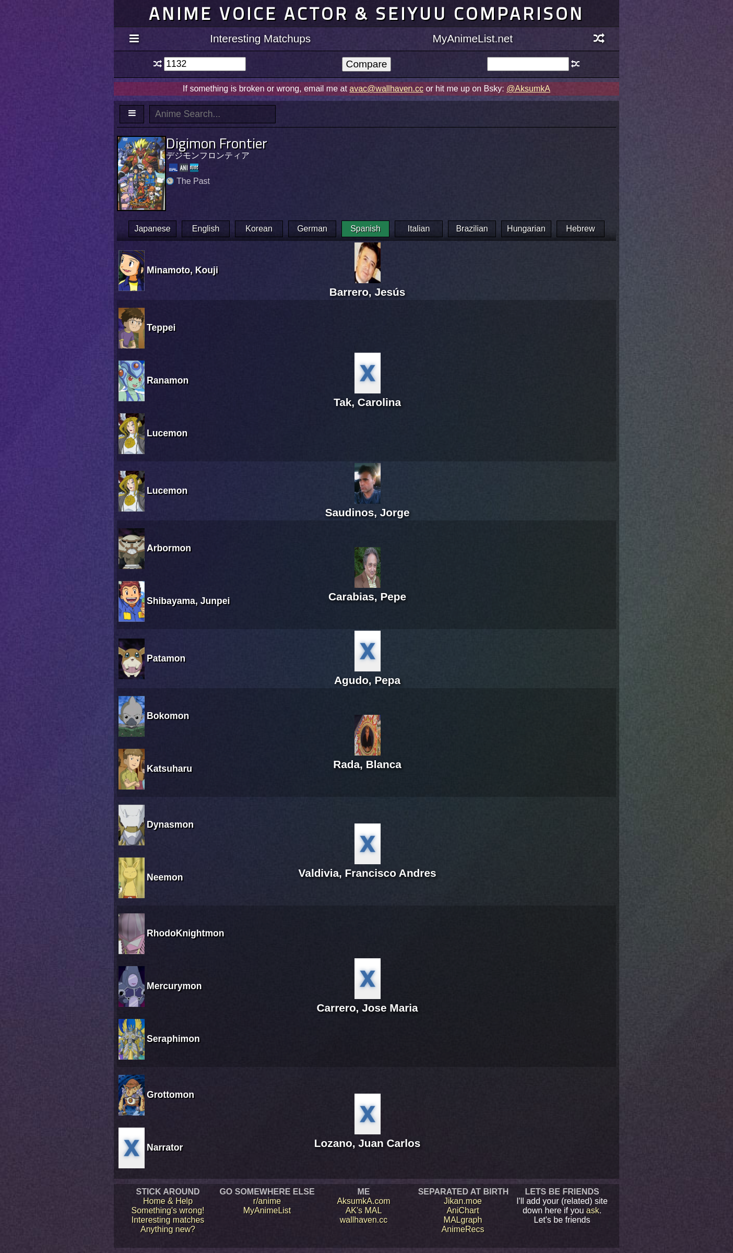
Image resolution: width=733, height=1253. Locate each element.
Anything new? (167, 1229)
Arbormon (169, 548)
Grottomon (170, 1094)
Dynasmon (170, 824)
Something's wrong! (167, 1210)
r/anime (267, 1201)
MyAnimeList (267, 1210)
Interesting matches (168, 1219)
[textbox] (205, 64)
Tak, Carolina (367, 396)
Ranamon (167, 380)
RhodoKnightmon (185, 933)
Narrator (165, 1147)
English (205, 228)
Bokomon (168, 716)
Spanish (365, 228)
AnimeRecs (463, 1229)
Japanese (152, 228)
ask (592, 1210)
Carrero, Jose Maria (367, 1001)
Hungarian (526, 228)
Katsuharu (169, 768)
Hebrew (580, 228)
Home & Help (168, 1201)
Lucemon (167, 433)
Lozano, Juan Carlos (367, 1136)
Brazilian (472, 228)
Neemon (165, 877)
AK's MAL (364, 1210)
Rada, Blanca (367, 758)
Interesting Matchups (260, 38)
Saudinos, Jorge (367, 506)
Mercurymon (174, 986)
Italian (419, 228)
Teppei (161, 327)
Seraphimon (173, 1039)
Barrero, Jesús (367, 285)
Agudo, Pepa (367, 674)
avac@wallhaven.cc (386, 88)
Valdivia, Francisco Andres (367, 866)
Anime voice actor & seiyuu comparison (366, 13)
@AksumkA (528, 88)
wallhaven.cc (364, 1219)
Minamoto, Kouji (182, 270)
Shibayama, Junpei (188, 601)
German (312, 228)
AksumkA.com (363, 1201)
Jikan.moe (463, 1201)
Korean (259, 228)
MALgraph (463, 1219)
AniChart (462, 1210)
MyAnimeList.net (472, 38)
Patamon (166, 658)
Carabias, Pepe (367, 590)
